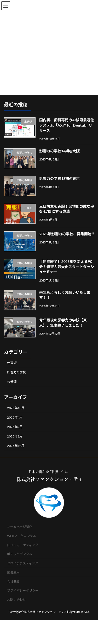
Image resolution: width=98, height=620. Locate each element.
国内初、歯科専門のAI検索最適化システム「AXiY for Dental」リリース (66, 125)
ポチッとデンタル (19, 554)
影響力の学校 (16, 372)
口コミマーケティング (22, 545)
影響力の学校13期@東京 (59, 178)
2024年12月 (15, 446)
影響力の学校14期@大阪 (59, 150)
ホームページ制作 (19, 527)
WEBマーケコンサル (21, 536)
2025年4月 (14, 417)
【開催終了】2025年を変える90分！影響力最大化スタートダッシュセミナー (66, 266)
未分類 (11, 382)
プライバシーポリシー (22, 591)
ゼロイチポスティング (22, 563)
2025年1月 (14, 436)
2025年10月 (15, 408)
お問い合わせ (16, 600)
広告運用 (13, 572)
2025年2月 (14, 427)
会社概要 (13, 581)
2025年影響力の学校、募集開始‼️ (66, 233)
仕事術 (11, 363)
